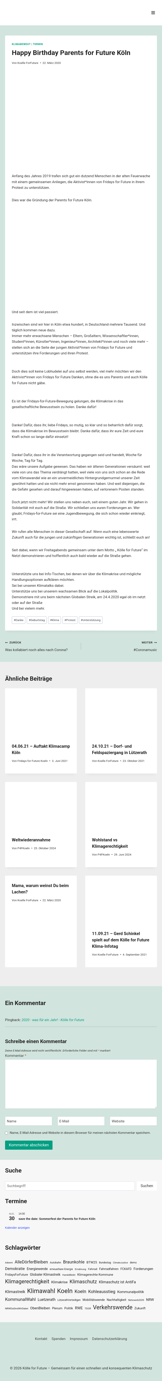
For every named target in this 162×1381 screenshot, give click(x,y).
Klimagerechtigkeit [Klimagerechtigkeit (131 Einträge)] (27, 1281)
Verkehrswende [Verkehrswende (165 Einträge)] (112, 1307)
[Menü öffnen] (153, 12)
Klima (54, 620)
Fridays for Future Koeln (33, 760)
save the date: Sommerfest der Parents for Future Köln (57, 1219)
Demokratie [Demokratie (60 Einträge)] (15, 1268)
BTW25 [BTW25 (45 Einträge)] (91, 1262)
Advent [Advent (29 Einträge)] (9, 1262)
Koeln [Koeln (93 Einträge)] (80, 1291)
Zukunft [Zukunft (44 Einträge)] (140, 1308)
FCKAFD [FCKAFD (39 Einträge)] (126, 1269)
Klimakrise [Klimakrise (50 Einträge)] (59, 1282)
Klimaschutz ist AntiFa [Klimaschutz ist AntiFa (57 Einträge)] (117, 1282)
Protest (69, 620)
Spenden (59, 1339)
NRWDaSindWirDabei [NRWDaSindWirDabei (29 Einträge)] (16, 1308)
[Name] (28, 1121)
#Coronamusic (121, 645)
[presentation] (41, 712)
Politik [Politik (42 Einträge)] (68, 1308)
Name (11, 1121)
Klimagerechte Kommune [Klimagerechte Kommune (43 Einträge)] (95, 1275)
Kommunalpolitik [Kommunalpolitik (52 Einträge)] (130, 1292)
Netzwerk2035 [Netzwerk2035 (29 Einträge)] (136, 1300)
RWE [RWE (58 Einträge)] (79, 1308)
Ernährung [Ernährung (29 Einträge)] (80, 1269)
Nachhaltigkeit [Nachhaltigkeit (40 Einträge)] (116, 1300)
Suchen (147, 1186)
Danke (18, 620)
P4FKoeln (24, 848)
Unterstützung (91, 620)
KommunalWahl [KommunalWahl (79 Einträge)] (20, 1299)
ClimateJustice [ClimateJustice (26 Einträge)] (120, 1262)
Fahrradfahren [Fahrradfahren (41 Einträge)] (109, 1269)
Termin (38, 44)
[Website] (133, 1121)
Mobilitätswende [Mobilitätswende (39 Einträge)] (93, 1299)
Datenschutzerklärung (109, 1339)
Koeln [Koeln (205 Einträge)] (65, 1291)
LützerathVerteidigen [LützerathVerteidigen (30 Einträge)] (69, 1300)
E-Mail (64, 1121)
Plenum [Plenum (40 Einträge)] (57, 1308)
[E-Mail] (81, 1121)
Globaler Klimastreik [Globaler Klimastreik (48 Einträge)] (45, 1275)
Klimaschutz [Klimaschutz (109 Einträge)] (83, 1282)
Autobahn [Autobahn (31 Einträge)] (55, 1262)
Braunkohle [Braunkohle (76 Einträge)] (74, 1261)
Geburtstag (37, 620)
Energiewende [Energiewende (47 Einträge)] (37, 1269)
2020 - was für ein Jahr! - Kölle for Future (53, 1020)
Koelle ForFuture (28, 62)
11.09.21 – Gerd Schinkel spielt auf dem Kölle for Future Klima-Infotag (120, 940)
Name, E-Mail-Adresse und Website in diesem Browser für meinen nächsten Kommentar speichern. (80, 1133)
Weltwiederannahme (31, 839)
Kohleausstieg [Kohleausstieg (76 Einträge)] (101, 1291)
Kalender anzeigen (17, 1227)
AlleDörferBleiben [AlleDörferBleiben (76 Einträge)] (31, 1261)
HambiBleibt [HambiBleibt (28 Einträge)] (69, 1275)
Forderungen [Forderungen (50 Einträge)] (143, 1269)
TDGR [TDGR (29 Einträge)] (88, 1308)
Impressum (79, 1339)
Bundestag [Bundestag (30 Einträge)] (105, 1262)
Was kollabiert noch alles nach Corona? (41, 645)
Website (118, 1121)
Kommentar (15, 1055)
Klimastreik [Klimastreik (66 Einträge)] (15, 1291)
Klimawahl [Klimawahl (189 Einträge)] (41, 1291)
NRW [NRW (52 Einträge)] (150, 1299)
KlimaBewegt (21, 44)
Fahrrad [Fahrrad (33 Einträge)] (92, 1269)
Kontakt (41, 1339)
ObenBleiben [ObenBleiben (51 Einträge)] (40, 1308)
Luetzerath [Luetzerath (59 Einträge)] (46, 1299)
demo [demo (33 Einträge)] (133, 1262)
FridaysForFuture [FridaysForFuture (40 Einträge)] (16, 1275)
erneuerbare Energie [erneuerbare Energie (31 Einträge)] (61, 1269)
